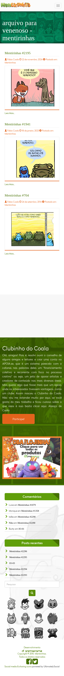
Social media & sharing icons (18, 666)
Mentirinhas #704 (17, 195)
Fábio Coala (13, 59)
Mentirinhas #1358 (30, 511)
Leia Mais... (10, 113)
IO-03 (12, 563)
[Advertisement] (32, 315)
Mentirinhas (10, 62)
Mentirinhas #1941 (18, 124)
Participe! (18, 419)
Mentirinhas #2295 (18, 557)
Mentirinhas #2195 (18, 53)
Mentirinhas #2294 (18, 569)
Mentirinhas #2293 (18, 575)
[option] (32, 457)
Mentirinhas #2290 (27, 517)
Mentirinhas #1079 (27, 505)
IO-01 (21, 529)
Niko (11, 523)
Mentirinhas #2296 (18, 551)
